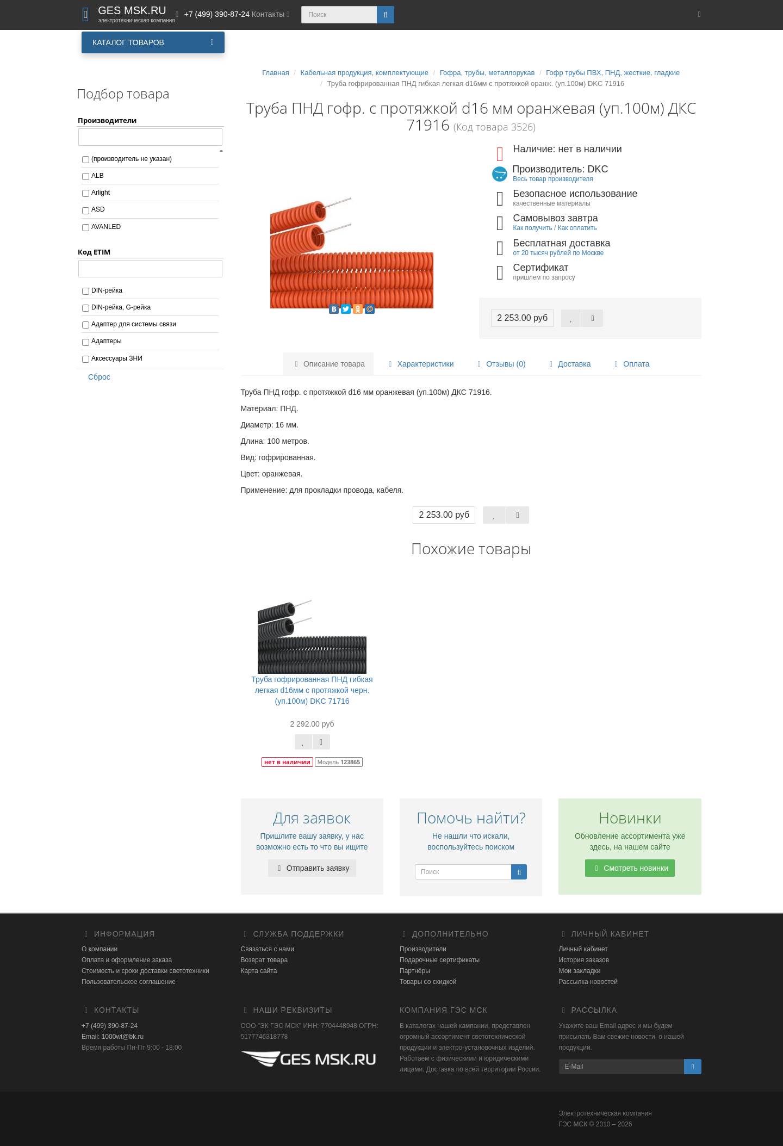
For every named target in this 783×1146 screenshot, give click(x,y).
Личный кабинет (583, 949)
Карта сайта (259, 971)
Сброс (95, 377)
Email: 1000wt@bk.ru (113, 1036)
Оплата (630, 364)
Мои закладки (580, 971)
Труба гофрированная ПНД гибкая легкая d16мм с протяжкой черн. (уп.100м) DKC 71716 (311, 690)
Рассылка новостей (588, 982)
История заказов (584, 960)
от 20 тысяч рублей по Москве (558, 253)
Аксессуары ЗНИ (116, 358)
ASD (98, 209)
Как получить (532, 228)
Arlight (100, 192)
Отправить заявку (312, 868)
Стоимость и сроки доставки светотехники (145, 971)
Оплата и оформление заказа (127, 960)
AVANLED (106, 227)
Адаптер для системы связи (133, 324)
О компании (99, 949)
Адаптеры (106, 341)
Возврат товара (264, 960)
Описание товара (328, 364)
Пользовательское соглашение (129, 982)
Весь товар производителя (553, 179)
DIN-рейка (106, 290)
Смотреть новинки (630, 868)
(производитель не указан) (131, 159)
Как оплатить (577, 228)
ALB (97, 175)
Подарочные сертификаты (440, 960)
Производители (423, 949)
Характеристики (420, 364)
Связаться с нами (267, 949)
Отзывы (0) (499, 364)
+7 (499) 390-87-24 (110, 1026)
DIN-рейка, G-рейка (121, 307)
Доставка (568, 364)
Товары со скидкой (428, 982)
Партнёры (415, 971)
